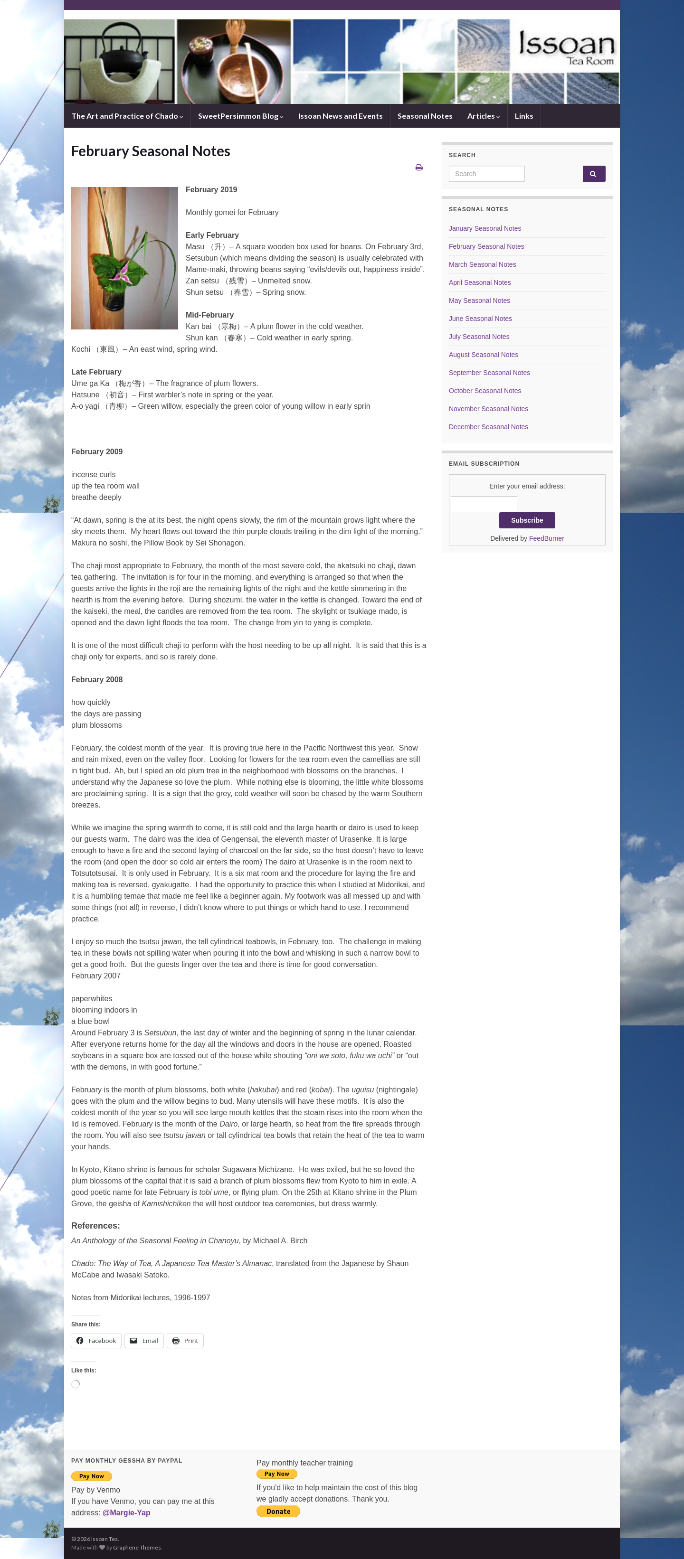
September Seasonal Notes (489, 372)
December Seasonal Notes (488, 427)
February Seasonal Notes (486, 246)
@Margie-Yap (127, 1513)
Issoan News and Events (340, 115)
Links (524, 115)
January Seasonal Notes (485, 228)
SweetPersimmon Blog (241, 115)
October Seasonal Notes (485, 390)
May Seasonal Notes (479, 300)
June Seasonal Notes (480, 318)
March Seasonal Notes (482, 264)
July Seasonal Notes (479, 336)
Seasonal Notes (425, 115)
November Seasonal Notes (488, 409)
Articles (483, 115)
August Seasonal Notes (483, 354)
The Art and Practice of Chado (127, 115)
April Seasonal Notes (480, 282)
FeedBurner (546, 538)
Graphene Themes (137, 1547)
